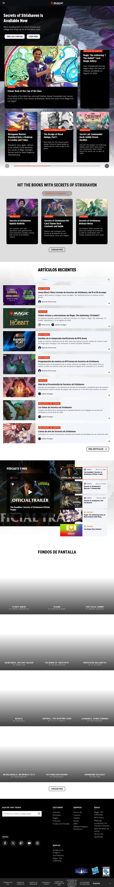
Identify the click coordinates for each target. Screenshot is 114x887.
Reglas (55, 818)
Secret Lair (98, 834)
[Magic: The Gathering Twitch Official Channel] (21, 843)
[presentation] (109, 303)
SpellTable (98, 837)
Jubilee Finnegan (60, 325)
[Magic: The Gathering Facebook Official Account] (5, 843)
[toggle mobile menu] (4, 3)
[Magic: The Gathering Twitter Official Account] (13, 843)
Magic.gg (98, 820)
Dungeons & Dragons (58, 851)
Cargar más (57, 250)
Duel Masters (58, 855)
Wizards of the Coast (49, 302)
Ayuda (76, 821)
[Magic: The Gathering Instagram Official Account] (37, 843)
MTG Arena (44, 288)
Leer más (33, 37)
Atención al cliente (46, 883)
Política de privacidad (33, 883)
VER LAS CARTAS (14, 37)
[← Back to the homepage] (57, 3)
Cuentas (76, 815)
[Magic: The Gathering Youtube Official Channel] (29, 843)
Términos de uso (7, 883)
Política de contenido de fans (59, 883)
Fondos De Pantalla (61, 824)
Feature (43, 312)
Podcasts (56, 821)
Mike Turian (46, 325)
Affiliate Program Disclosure (80, 827)
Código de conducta (20, 883)
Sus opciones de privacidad (85, 883)
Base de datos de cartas (101, 829)
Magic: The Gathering (98, 813)
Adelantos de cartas (49, 404)
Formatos (57, 815)
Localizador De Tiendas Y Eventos (102, 824)
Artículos (56, 812)
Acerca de (77, 812)
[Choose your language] (102, 883)
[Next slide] (107, 166)
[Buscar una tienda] (39, 814)
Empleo (76, 818)
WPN (75, 824)
